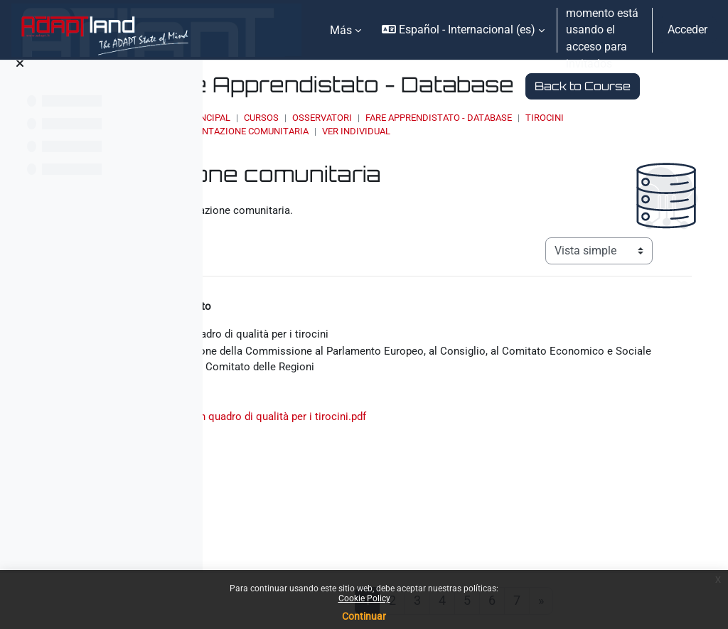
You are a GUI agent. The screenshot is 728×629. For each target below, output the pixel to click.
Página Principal (348, 143)
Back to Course (371, 111)
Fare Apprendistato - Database (596, 143)
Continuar (364, 616)
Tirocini (341, 156)
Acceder (687, 29)
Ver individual (565, 156)
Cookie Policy (364, 598)
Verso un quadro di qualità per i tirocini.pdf (455, 468)
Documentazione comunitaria (446, 156)
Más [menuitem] (341, 30)
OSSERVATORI (479, 143)
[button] (463, 30)
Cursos (418, 143)
